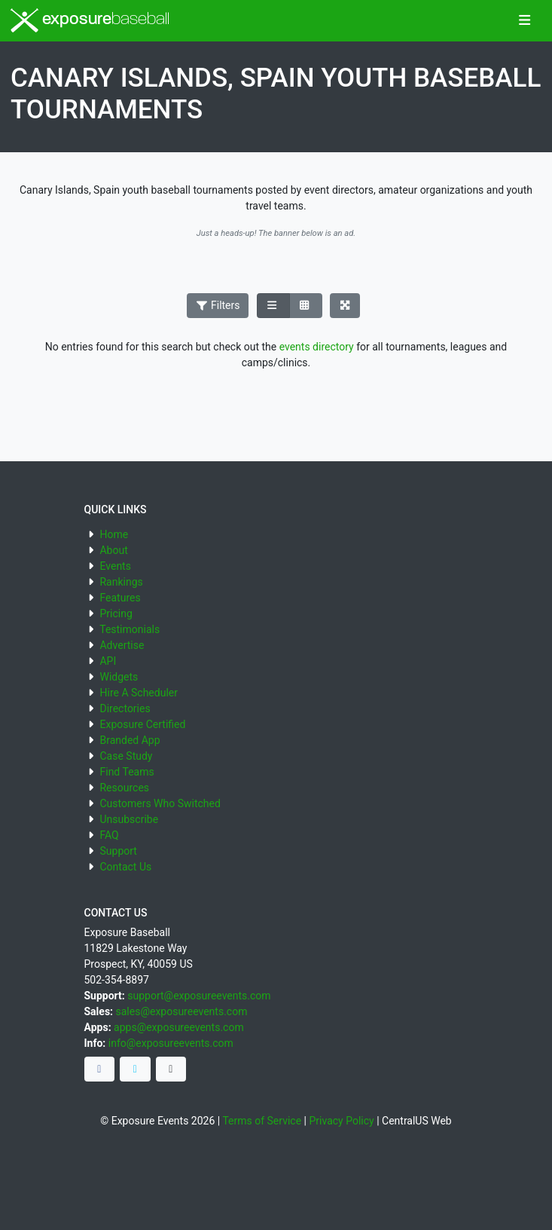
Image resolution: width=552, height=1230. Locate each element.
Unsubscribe (128, 819)
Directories (124, 708)
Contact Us (125, 867)
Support (117, 851)
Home (113, 534)
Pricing (115, 613)
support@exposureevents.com (198, 996)
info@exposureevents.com (170, 1043)
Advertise (121, 645)
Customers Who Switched (159, 803)
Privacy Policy (341, 1121)
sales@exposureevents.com (182, 1011)
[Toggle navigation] (524, 21)
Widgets (118, 677)
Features (119, 598)
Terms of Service (261, 1121)
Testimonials (129, 629)
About (113, 550)
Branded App (129, 740)
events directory (316, 347)
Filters (217, 305)
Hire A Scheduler (138, 693)
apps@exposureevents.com (179, 1027)
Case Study (125, 756)
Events (114, 566)
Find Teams (126, 772)
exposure (90, 20)
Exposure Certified (142, 724)
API (107, 661)
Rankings (120, 582)
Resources (124, 788)
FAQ (108, 835)
